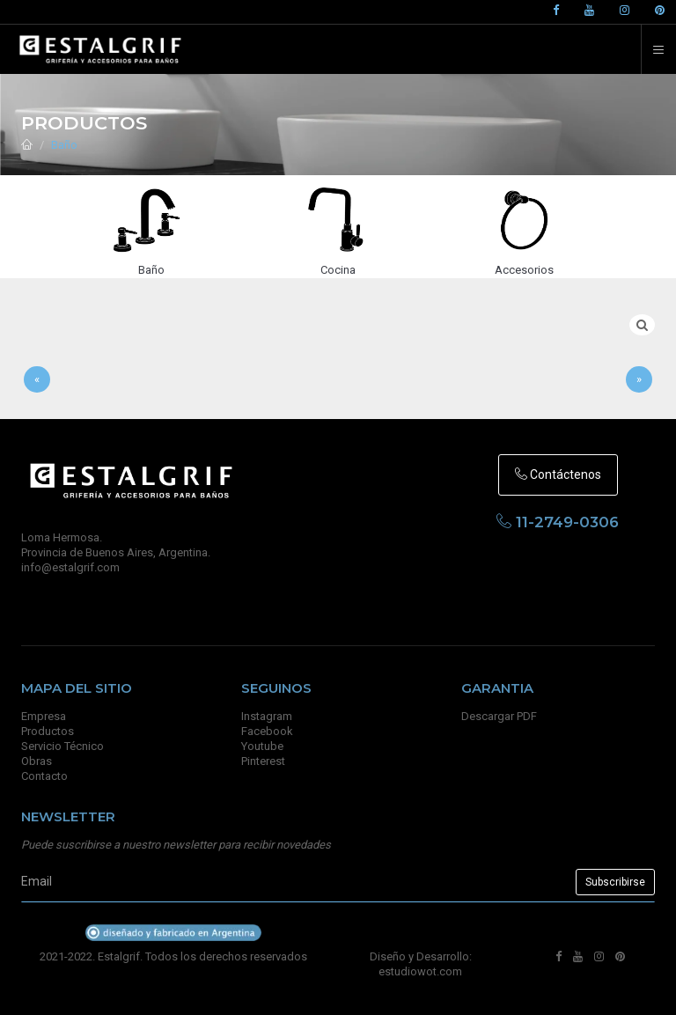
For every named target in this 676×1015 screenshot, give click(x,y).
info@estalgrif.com (70, 567)
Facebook (267, 731)
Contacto (44, 776)
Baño (64, 144)
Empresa (43, 716)
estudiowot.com (420, 971)
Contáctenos (558, 474)
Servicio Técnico (62, 746)
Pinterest (263, 761)
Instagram (266, 716)
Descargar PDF (499, 716)
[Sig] (639, 379)
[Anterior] (37, 379)
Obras (36, 761)
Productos (47, 731)
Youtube (262, 746)
